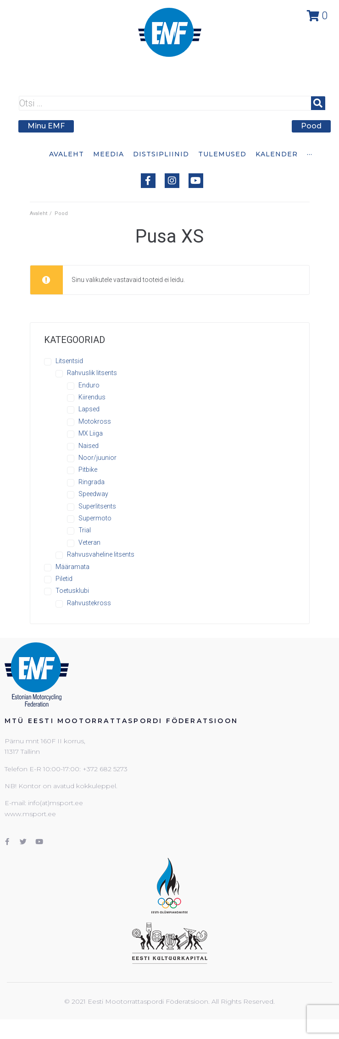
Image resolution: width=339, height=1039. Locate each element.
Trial (84, 530)
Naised (88, 445)
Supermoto (94, 518)
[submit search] (318, 103)
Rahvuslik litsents (92, 372)
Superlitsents (97, 506)
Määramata (72, 566)
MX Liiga (90, 433)
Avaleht (38, 213)
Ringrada (91, 482)
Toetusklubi (72, 590)
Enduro (89, 385)
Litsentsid (69, 361)
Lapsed (89, 409)
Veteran (89, 542)
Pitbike (87, 469)
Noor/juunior (97, 457)
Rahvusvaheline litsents (100, 554)
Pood (61, 213)
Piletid (64, 578)
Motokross (94, 421)
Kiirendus (92, 397)
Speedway (93, 493)
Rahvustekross (89, 603)
